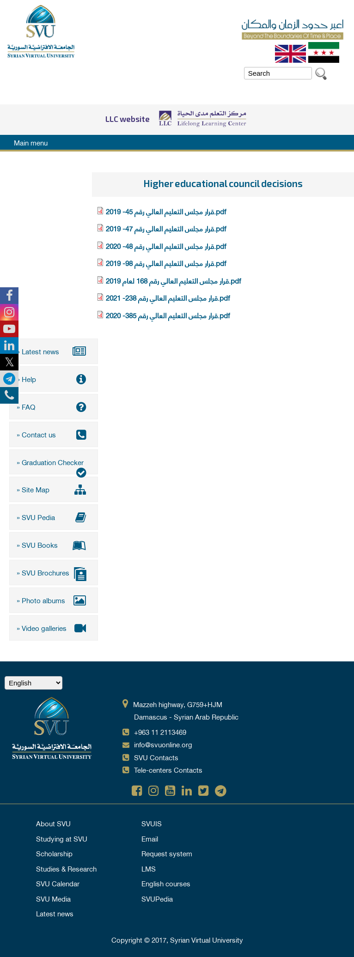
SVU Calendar (57, 881)
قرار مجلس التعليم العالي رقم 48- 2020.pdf (166, 245)
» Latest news (54, 351)
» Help (54, 378)
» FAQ (54, 406)
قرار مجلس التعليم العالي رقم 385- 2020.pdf (168, 315)
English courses (165, 881)
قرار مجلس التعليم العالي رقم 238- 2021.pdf (168, 297)
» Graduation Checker (54, 464)
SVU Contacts (156, 755)
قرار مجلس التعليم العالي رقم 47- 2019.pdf (166, 228)
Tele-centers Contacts (168, 767)
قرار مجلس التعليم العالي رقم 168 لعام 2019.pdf (173, 280)
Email (149, 836)
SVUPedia (157, 896)
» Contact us (54, 433)
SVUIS (151, 821)
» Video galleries (54, 625)
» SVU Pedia (54, 515)
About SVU (53, 821)
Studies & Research (66, 866)
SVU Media (53, 896)
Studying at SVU (61, 836)
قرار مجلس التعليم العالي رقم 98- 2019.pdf (166, 262)
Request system (166, 851)
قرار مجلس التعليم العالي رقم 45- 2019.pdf (166, 211)
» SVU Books (54, 543)
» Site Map (54, 488)
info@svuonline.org (163, 742)
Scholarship (54, 851)
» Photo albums (54, 598)
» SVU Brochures (54, 572)
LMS (148, 866)
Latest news (54, 911)
